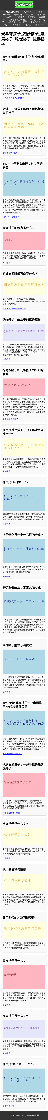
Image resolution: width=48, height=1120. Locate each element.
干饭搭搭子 (35, 22)
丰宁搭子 (23, 22)
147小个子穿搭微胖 (11, 217)
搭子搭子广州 (8, 1106)
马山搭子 (29, 15)
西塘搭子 (27, 12)
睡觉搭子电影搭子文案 (12, 754)
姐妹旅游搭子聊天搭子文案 (14, 309)
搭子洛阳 (18, 15)
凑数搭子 (11, 22)
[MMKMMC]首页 (13, 12)
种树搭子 (16, 25)
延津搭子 (6, 524)
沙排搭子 (9, 17)
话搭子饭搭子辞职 (10, 153)
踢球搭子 (6, 692)
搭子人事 (39, 25)
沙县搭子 (28, 25)
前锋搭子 (41, 15)
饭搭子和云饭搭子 (10, 419)
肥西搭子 (20, 17)
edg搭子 (6, 15)
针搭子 (33, 20)
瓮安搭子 (6, 1005)
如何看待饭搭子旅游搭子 (13, 98)
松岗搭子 (6, 858)
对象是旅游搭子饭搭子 (12, 813)
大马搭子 (6, 263)
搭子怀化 (6, 576)
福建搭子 (6, 1053)
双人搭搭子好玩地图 (17, 20)
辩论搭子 (6, 471)
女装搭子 (32, 17)
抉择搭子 (6, 359)
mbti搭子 (38, 12)
